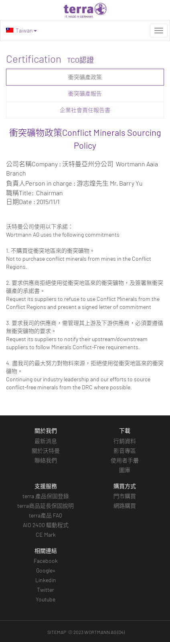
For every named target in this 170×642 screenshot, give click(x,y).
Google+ (45, 570)
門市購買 (124, 496)
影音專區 (124, 450)
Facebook (46, 560)
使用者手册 (125, 460)
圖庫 (124, 469)
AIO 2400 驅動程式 (46, 524)
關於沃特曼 (46, 450)
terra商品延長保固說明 (45, 505)
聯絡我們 (45, 460)
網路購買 (124, 505)
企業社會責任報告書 (85, 109)
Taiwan (21, 30)
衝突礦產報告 (85, 93)
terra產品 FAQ (45, 515)
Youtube (45, 599)
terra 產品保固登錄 (45, 496)
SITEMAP (56, 632)
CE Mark (46, 534)
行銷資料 (124, 441)
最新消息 (45, 441)
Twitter (45, 589)
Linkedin (45, 580)
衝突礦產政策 (85, 77)
